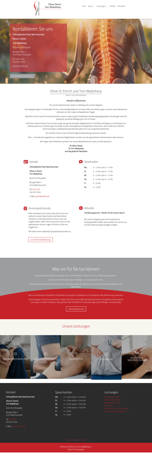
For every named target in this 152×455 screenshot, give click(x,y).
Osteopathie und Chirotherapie (116, 409)
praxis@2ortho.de (20, 66)
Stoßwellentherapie (112, 403)
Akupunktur (109, 406)
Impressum (70, 440)
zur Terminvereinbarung (40, 239)
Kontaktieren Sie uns (33, 29)
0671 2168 (36, 189)
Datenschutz (81, 440)
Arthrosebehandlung (112, 400)
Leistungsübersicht (76, 309)
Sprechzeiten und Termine (22, 76)
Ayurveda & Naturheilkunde (115, 412)
